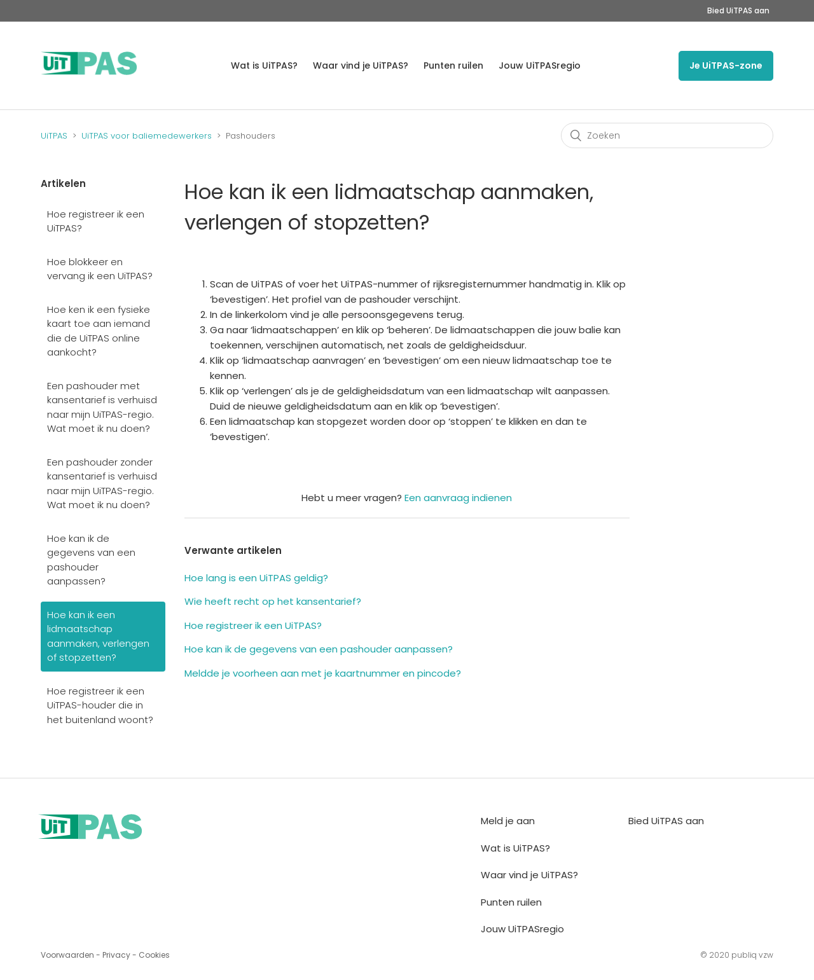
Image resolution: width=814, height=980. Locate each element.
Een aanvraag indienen (458, 497)
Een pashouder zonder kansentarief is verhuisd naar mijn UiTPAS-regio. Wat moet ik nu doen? (102, 483)
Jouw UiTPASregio (540, 65)
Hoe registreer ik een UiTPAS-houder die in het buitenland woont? (100, 705)
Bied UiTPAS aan (738, 10)
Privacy (116, 954)
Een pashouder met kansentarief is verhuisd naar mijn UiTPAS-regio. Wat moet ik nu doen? (102, 407)
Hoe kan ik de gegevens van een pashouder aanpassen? (91, 560)
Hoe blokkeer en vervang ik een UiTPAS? (100, 269)
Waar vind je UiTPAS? (360, 65)
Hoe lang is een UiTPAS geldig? (256, 577)
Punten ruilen (453, 65)
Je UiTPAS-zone (725, 65)
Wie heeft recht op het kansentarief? (272, 601)
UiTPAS (54, 136)
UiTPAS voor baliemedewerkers (146, 136)
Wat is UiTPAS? (264, 65)
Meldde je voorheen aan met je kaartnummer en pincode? (322, 673)
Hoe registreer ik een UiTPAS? (95, 221)
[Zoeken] (667, 135)
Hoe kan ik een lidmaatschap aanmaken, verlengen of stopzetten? (98, 636)
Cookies (154, 954)
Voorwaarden (67, 954)
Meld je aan (508, 820)
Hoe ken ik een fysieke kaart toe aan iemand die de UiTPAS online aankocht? (98, 331)
